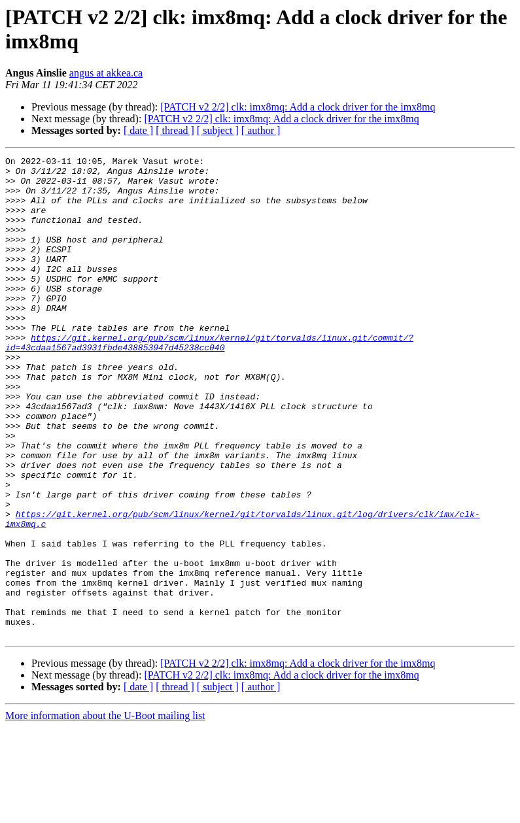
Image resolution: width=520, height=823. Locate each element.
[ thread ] (175, 130)
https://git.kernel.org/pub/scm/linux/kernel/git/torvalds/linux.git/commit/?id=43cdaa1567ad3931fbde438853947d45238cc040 (209, 380)
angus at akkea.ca (106, 72)
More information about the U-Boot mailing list (105, 811)
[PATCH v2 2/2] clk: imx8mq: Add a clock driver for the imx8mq (297, 106)
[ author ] (261, 130)
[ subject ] (218, 130)
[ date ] (138, 130)
